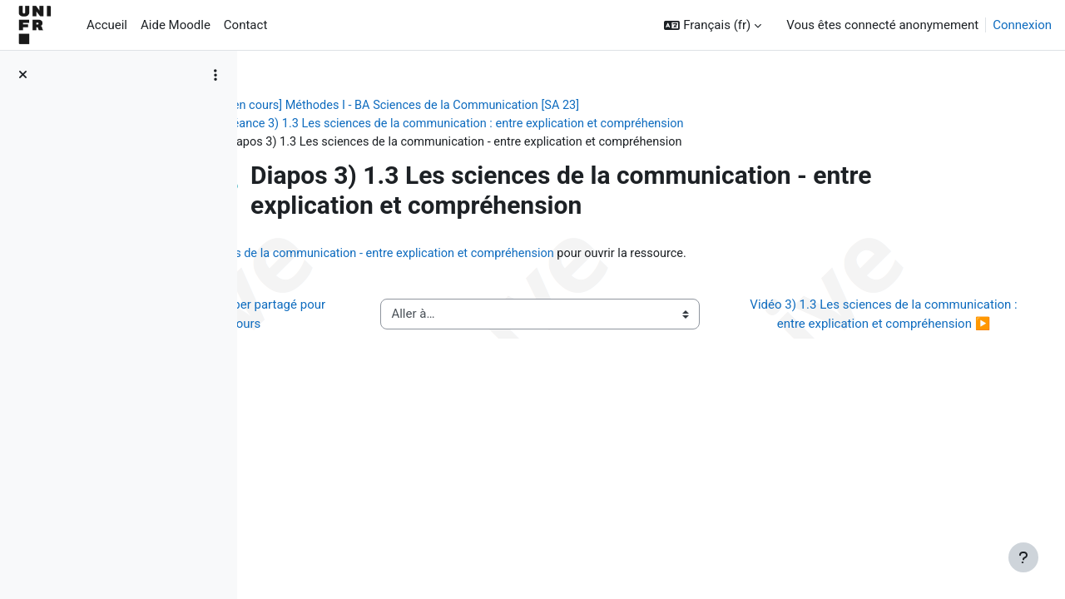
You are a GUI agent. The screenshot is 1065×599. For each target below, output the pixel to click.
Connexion (1022, 24)
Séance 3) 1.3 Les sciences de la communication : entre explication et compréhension (561, 124)
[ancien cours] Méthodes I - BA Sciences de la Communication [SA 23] (498, 105)
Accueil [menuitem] (107, 24)
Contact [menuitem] (245, 24)
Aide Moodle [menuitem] (176, 24)
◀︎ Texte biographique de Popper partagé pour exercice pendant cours (383, 326)
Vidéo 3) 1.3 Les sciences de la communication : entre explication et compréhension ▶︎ (892, 326)
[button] (712, 25)
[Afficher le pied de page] (1023, 557)
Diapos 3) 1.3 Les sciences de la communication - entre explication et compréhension (568, 256)
